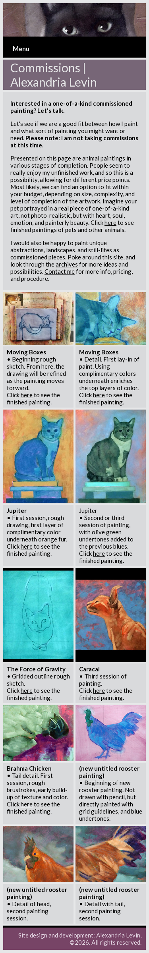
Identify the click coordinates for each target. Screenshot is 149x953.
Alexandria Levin (118, 935)
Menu (21, 49)
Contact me (60, 271)
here (110, 222)
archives (67, 264)
